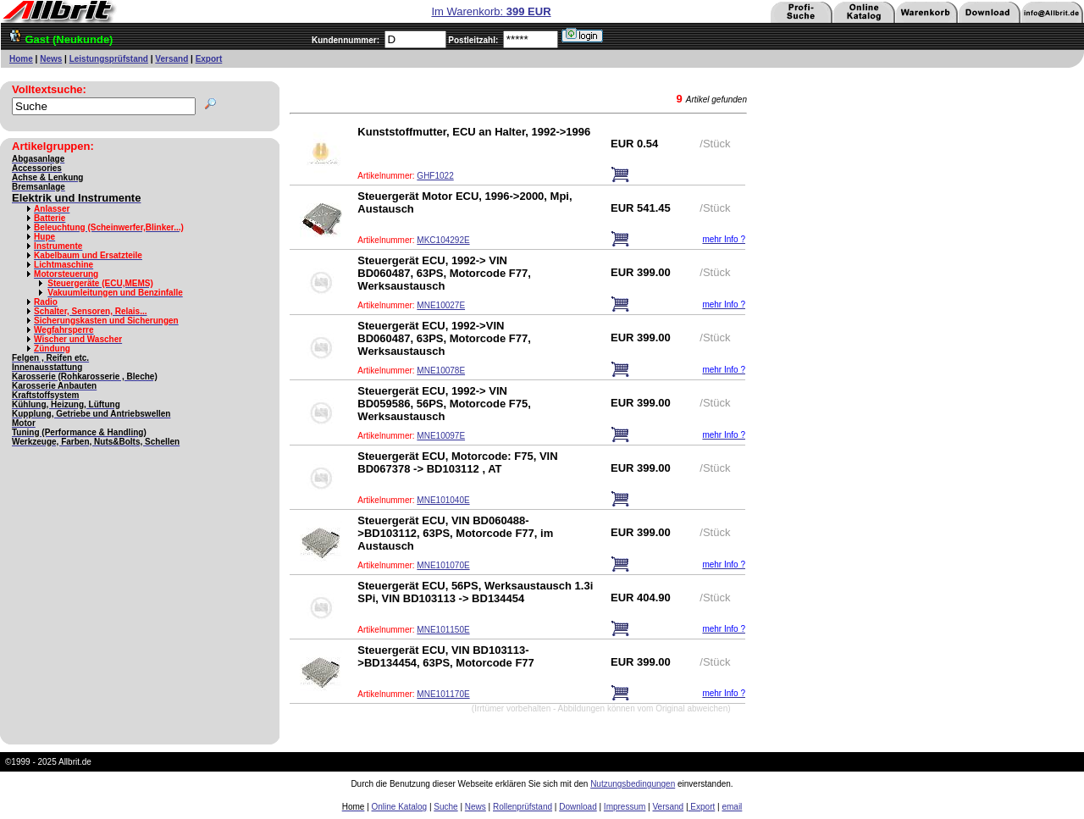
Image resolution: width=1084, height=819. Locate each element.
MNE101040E (443, 500)
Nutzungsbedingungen (632, 784)
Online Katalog (400, 806)
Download (577, 806)
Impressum (624, 806)
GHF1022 (435, 175)
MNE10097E (441, 435)
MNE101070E (443, 565)
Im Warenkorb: (490, 11)
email (732, 806)
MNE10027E (441, 305)
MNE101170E (443, 694)
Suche (445, 806)
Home (21, 59)
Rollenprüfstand (522, 806)
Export (209, 59)
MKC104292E (443, 240)
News (51, 59)
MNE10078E (441, 370)
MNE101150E (443, 629)
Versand (171, 59)
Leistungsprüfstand (108, 59)
